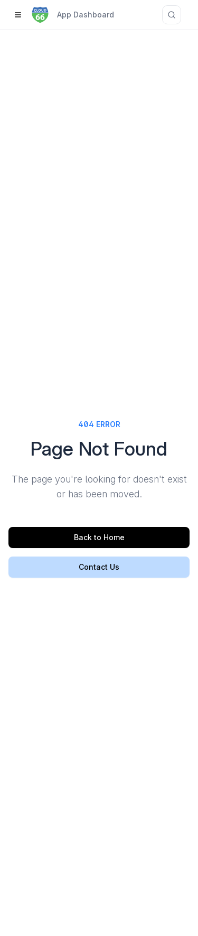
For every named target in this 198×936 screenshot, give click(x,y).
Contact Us (99, 566)
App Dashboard (85, 14)
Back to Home (99, 537)
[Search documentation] (171, 14)
